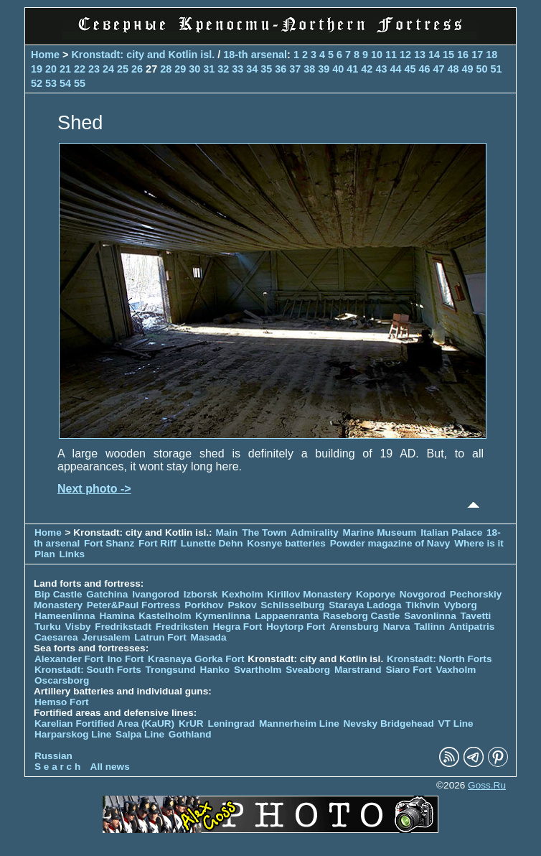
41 (352, 69)
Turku (47, 626)
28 (165, 69)
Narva (396, 626)
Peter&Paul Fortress (134, 605)
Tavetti (475, 615)
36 (280, 69)
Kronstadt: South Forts (87, 669)
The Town (264, 532)
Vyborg (459, 605)
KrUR (191, 723)
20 (51, 69)
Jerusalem (106, 637)
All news (110, 766)
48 (452, 69)
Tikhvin (422, 605)
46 (424, 69)
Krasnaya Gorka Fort (196, 658)
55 (79, 83)
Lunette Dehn (212, 543)
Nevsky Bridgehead (389, 723)
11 (391, 54)
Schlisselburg (292, 605)
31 (209, 69)
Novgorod (423, 594)
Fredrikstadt (123, 626)
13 (419, 54)
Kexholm (242, 594)
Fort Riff (157, 543)
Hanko (215, 669)
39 (323, 69)
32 (223, 69)
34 (252, 69)
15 (448, 54)
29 (180, 69)
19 (36, 69)
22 (79, 69)
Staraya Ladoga (365, 605)
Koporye (375, 594)
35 (266, 69)
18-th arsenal (255, 54)
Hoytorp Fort (295, 626)
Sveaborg (308, 669)
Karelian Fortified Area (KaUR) (104, 723)
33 (237, 69)
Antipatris (471, 626)
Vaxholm (456, 669)
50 (481, 69)
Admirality (314, 532)
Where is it (479, 543)
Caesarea (55, 637)
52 (36, 83)
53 (51, 83)
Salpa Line (140, 734)
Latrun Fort (160, 637)
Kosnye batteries (286, 543)
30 (194, 69)
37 (295, 69)
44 (395, 69)
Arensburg (354, 626)
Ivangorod (155, 594)
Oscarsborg (61, 680)
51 (496, 69)
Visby (78, 626)
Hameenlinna (64, 615)
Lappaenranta (287, 615)
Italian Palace (452, 532)
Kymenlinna (222, 615)
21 (65, 69)
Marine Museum (380, 532)
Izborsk (201, 594)
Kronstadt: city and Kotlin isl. (143, 54)
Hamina (116, 615)
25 (122, 69)
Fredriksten (182, 626)
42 (366, 69)
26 (137, 69)
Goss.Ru (487, 785)
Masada (209, 637)
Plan (44, 554)
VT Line (456, 723)
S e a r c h (57, 766)
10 (376, 54)
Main (226, 532)
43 (381, 69)
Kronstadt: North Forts (439, 658)
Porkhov (203, 605)
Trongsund (171, 669)
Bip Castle (58, 594)
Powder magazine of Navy (390, 543)
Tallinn (429, 626)
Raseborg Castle (361, 615)
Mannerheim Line (299, 723)
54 (65, 83)
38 (309, 69)
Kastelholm (164, 615)
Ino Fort (126, 658)
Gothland (190, 734)
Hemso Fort (61, 702)
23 (94, 69)
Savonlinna (430, 615)
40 (338, 69)
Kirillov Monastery (309, 594)
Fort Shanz (109, 543)
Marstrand (358, 669)
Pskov (241, 605)
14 (434, 54)
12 (405, 54)
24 (108, 69)
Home (45, 54)
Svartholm (257, 669)
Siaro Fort (408, 669)
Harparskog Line (72, 734)
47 (438, 69)
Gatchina (107, 594)
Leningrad (231, 723)
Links (72, 554)
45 (409, 69)
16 (463, 54)
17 (477, 54)
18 (491, 54)
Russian (53, 755)
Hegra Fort (238, 626)
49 (467, 69)
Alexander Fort (68, 658)
